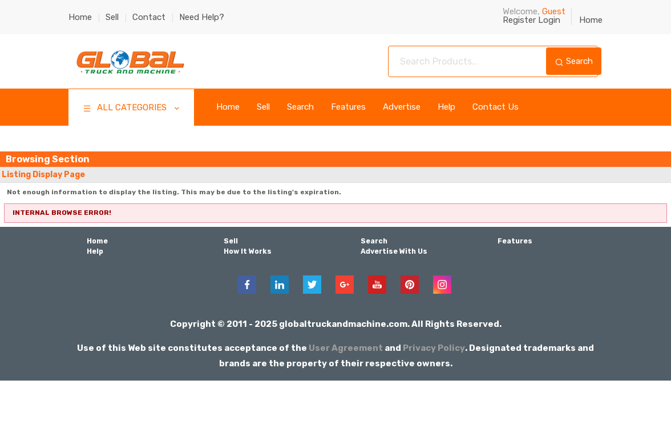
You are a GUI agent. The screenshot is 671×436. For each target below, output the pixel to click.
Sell (112, 17)
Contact (148, 17)
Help (446, 107)
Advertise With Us (394, 251)
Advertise (402, 107)
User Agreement (346, 347)
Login (549, 20)
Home (80, 17)
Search (574, 61)
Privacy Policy (434, 347)
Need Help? (201, 17)
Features (348, 107)
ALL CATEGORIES (132, 108)
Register (519, 20)
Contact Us (495, 107)
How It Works (247, 251)
